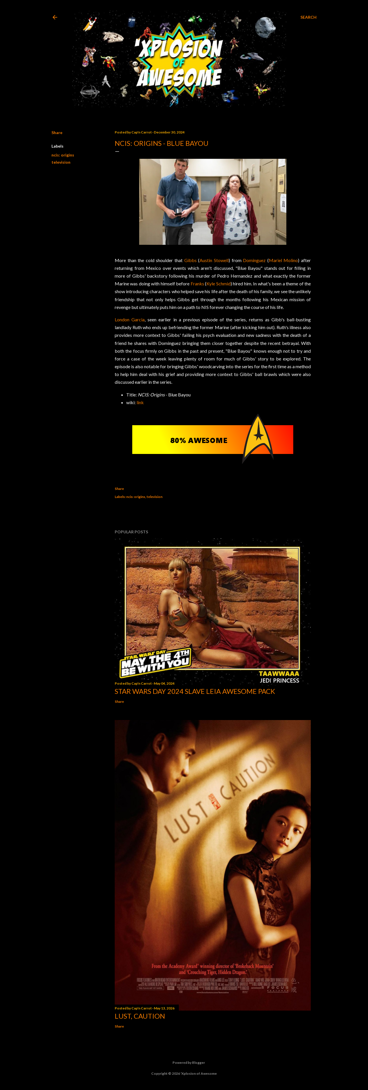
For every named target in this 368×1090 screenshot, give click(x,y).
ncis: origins (62, 154)
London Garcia (130, 319)
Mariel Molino (283, 260)
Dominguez (254, 260)
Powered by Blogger (184, 1062)
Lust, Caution (140, 1016)
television (60, 162)
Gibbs (190, 260)
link (140, 402)
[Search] (308, 17)
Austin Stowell (214, 260)
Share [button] (56, 132)
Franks (197, 283)
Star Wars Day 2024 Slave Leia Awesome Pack (195, 691)
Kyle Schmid (218, 283)
